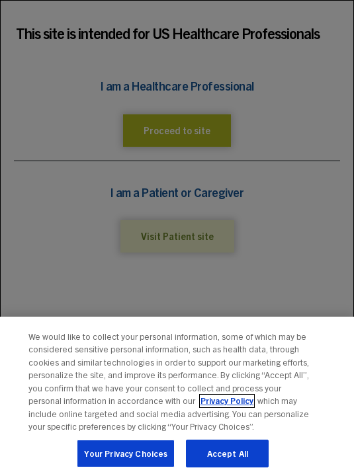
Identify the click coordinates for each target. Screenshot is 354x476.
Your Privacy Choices (126, 458)
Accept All (227, 458)
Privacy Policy (226, 405)
